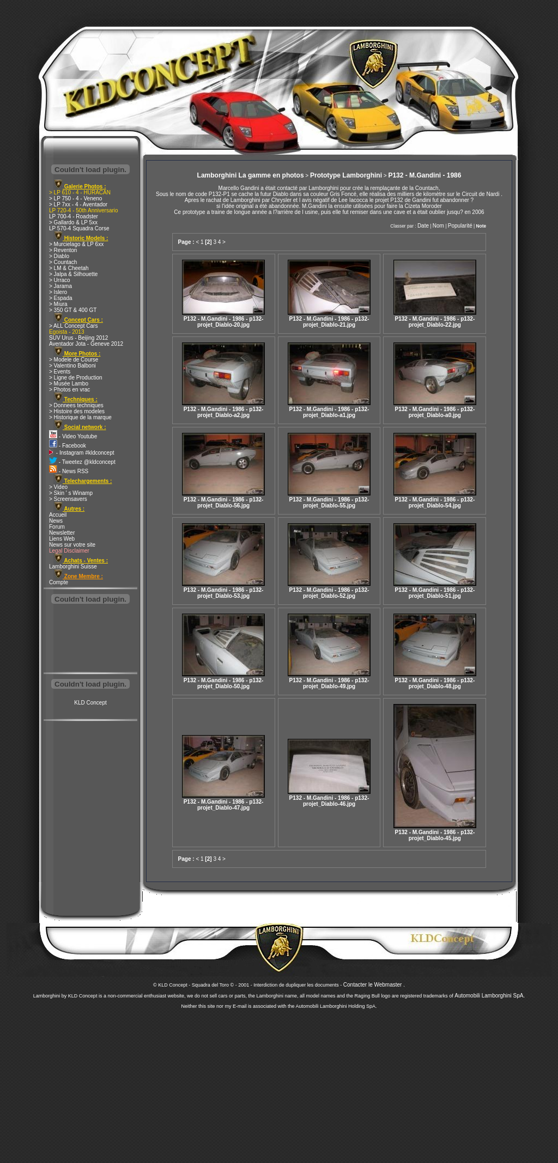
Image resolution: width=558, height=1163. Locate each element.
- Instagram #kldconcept (81, 453)
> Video (58, 487)
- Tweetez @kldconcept (82, 462)
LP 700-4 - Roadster (73, 216)
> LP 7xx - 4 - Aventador (78, 204)
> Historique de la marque (80, 417)
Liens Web (62, 539)
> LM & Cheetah (69, 268)
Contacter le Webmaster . (374, 985)
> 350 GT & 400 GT (72, 310)
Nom (438, 226)
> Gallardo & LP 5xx (73, 222)
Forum (57, 527)
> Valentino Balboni (72, 366)
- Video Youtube (73, 436)
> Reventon (63, 250)
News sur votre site (72, 545)
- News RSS (68, 471)
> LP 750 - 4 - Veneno (75, 198)
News (56, 521)
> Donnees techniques (76, 405)
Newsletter (62, 533)
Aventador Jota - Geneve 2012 (86, 344)
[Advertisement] (90, 639)
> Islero (58, 292)
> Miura (58, 304)
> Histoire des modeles (77, 411)
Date (423, 226)
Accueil (57, 515)
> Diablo (59, 256)
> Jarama (60, 286)
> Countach (63, 262)
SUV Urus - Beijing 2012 (78, 338)
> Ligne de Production (75, 378)
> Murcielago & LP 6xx (76, 244)
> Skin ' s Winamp (71, 493)
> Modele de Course (73, 360)
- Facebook (67, 446)
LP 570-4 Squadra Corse (79, 228)
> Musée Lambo (68, 384)
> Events (59, 372)
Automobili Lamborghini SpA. (489, 996)
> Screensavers (68, 499)
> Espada (60, 298)
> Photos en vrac (69, 390)
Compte (58, 582)
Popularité (460, 226)
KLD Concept (90, 703)
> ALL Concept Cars (73, 326)
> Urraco (59, 280)
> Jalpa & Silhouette (73, 274)
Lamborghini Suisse (73, 567)
